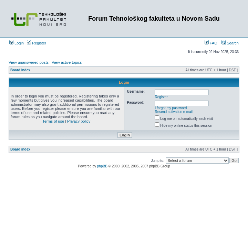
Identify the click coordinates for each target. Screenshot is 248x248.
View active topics (67, 62)
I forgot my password (171, 108)
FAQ (211, 43)
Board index (20, 70)
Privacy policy (78, 121)
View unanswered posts (29, 62)
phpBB (102, 166)
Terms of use (53, 121)
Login (16, 43)
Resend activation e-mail (174, 112)
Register (36, 43)
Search (230, 43)
